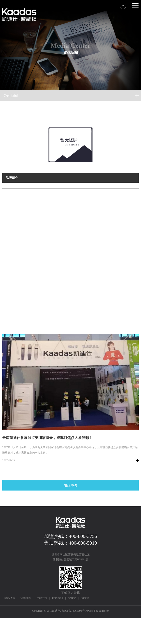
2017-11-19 (8, 460)
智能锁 (72, 598)
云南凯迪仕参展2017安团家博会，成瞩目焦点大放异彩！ (47, 438)
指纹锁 (85, 598)
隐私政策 (10, 598)
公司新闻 (10, 96)
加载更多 (70, 485)
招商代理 (25, 598)
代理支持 (41, 598)
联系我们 (57, 598)
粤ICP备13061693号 (73, 610)
